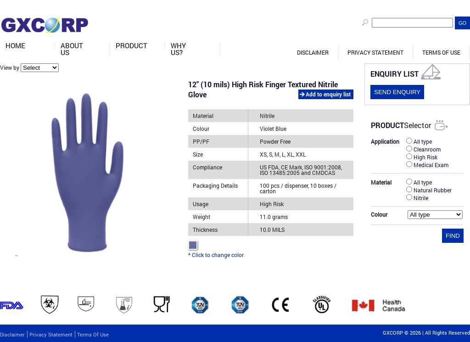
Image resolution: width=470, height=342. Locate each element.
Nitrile (417, 197)
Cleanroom (423, 149)
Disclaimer (313, 52)
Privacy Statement (375, 52)
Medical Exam (427, 164)
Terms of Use (441, 52)
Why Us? (178, 49)
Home (15, 45)
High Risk (421, 156)
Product (131, 45)
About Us (72, 49)
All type (419, 141)
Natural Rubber (429, 189)
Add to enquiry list (328, 94)
